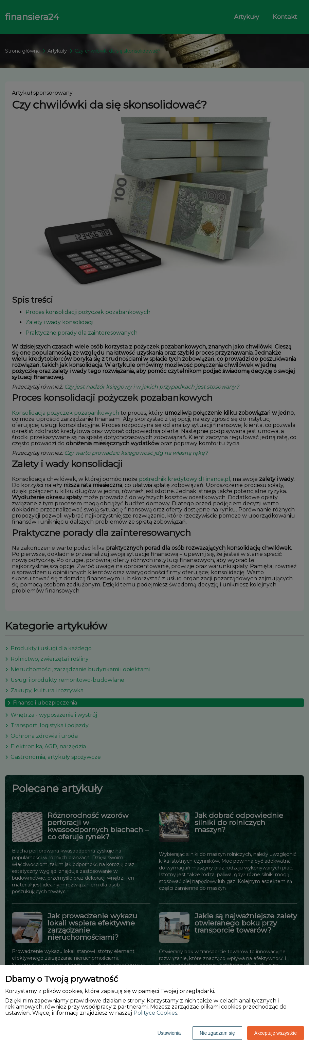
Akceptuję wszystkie (275, 1033)
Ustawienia (169, 1033)
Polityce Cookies (155, 1013)
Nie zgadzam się (217, 1033)
